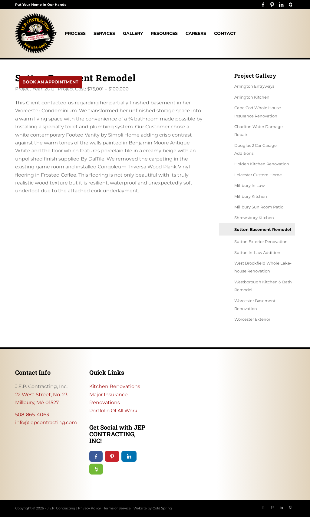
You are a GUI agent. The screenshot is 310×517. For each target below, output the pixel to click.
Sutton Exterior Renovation (261, 241)
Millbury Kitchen (250, 196)
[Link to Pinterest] (272, 4)
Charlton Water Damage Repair (258, 130)
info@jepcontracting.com (46, 422)
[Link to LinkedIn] (281, 4)
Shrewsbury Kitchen (254, 217)
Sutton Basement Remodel (262, 229)
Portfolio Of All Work (113, 411)
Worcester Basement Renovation (254, 304)
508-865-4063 (32, 414)
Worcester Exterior (252, 319)
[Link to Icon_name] (290, 4)
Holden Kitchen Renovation (261, 163)
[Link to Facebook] (263, 4)
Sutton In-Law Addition (257, 252)
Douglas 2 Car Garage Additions (255, 149)
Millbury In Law (249, 185)
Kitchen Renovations (114, 386)
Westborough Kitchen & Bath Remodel (263, 285)
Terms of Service (117, 508)
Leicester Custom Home (258, 174)
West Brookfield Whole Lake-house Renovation (263, 267)
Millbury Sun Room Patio (258, 206)
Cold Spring (162, 508)
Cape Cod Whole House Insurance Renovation (257, 111)
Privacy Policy (89, 508)
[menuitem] (26, 33)
